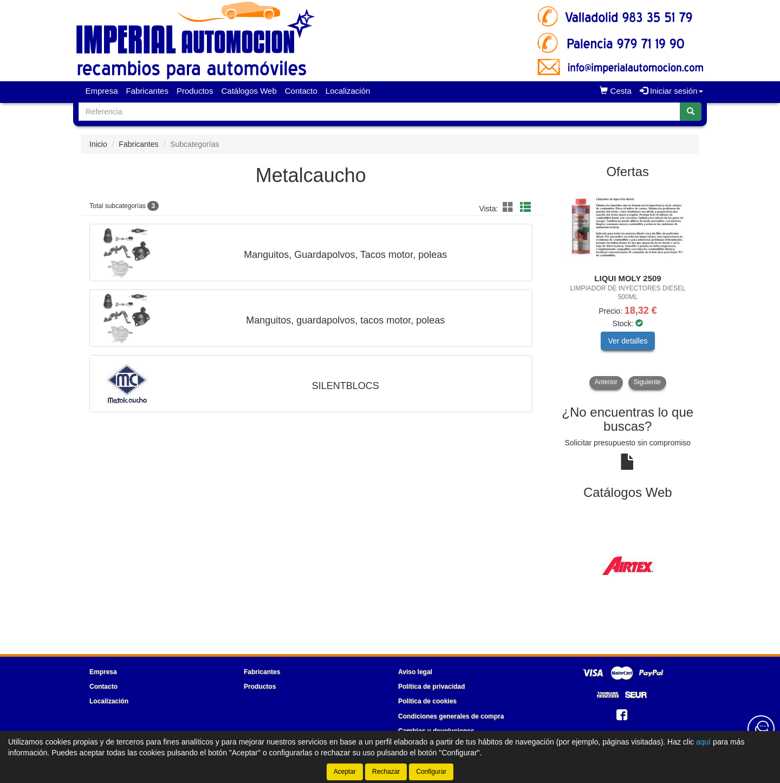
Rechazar (386, 771)
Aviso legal (415, 672)
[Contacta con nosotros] (761, 728)
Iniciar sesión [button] (671, 90)
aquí (703, 741)
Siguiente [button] (647, 382)
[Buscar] (690, 111)
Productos (195, 90)
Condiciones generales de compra (451, 716)
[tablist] (628, 287)
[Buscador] (379, 111)
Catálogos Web (248, 90)
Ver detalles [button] (627, 341)
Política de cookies (427, 701)
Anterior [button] (606, 382)
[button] (509, 207)
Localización (348, 90)
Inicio (98, 144)
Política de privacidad (431, 686)
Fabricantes (147, 90)
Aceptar (345, 771)
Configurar (431, 771)
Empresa (102, 90)
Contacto (301, 90)
